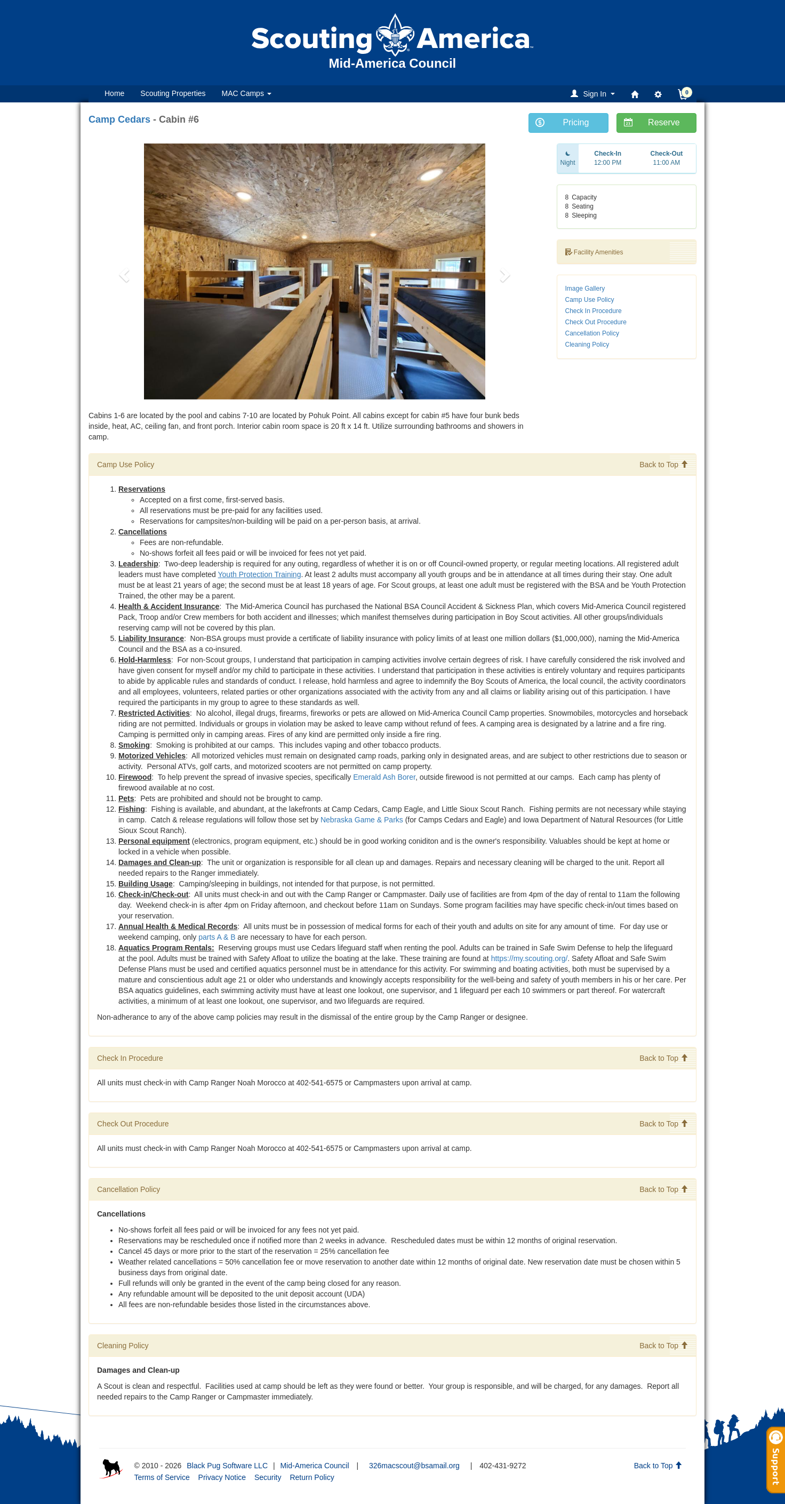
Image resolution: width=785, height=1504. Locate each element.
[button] (594, 93)
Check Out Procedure (596, 322)
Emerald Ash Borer (384, 777)
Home (114, 93)
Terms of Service (161, 1477)
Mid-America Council (314, 1465)
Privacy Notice (222, 1477)
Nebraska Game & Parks (362, 819)
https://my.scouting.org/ (529, 958)
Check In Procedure (593, 311)
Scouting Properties (172, 93)
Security (268, 1477)
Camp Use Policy (589, 299)
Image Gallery (585, 288)
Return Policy (312, 1477)
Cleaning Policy (587, 344)
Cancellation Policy (592, 333)
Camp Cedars (119, 119)
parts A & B (216, 937)
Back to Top (663, 464)
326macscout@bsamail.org (414, 1465)
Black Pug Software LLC (227, 1465)
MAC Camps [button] (246, 93)
